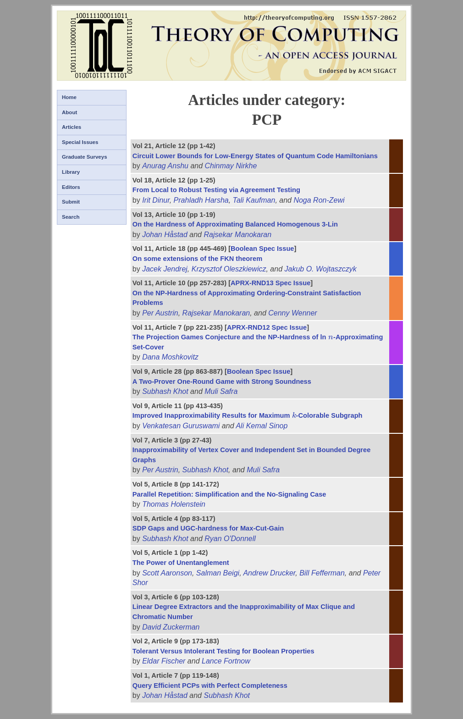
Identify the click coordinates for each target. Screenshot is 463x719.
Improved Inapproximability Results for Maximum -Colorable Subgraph (247, 415)
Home (69, 97)
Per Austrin (160, 313)
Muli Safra (220, 391)
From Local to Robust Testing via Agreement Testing (216, 190)
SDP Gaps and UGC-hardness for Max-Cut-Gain (208, 528)
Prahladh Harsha (201, 200)
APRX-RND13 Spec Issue (270, 283)
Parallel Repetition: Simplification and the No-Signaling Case (229, 494)
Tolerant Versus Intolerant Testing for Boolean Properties (223, 651)
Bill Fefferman (322, 573)
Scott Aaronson (167, 573)
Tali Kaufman (254, 200)
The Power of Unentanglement (180, 562)
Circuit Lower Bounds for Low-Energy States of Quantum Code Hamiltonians (255, 156)
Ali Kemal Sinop (261, 426)
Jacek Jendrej (164, 269)
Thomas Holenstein (173, 504)
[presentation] (331, 337)
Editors (71, 187)
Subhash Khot (165, 391)
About (69, 112)
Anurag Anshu (165, 166)
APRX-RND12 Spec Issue (267, 327)
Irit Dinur (156, 200)
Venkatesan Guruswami (181, 426)
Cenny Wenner (292, 313)
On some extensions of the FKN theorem (197, 258)
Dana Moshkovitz (170, 357)
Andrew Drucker (269, 573)
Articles (71, 127)
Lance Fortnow (226, 661)
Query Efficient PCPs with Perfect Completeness (209, 685)
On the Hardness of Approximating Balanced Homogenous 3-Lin (235, 224)
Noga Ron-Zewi (318, 200)
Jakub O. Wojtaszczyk (320, 269)
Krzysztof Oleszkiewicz (229, 269)
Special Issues (80, 142)
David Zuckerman (170, 627)
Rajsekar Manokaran (237, 234)
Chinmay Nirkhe (231, 166)
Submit (71, 202)
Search (70, 217)
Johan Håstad (164, 234)
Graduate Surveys (84, 157)
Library (71, 172)
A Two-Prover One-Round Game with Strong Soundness (221, 381)
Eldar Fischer (163, 661)
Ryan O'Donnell (230, 538)
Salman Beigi (217, 573)
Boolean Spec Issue (262, 248)
